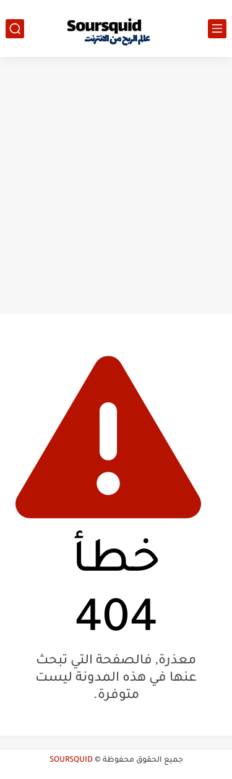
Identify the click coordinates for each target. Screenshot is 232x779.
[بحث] (15, 28)
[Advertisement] (116, 185)
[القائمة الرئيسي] (217, 28)
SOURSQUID (71, 760)
